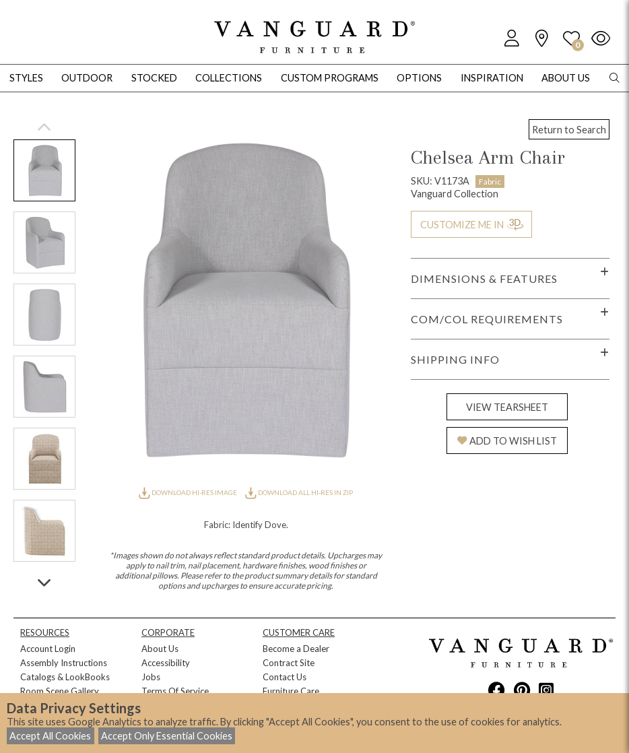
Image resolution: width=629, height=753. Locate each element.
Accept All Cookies (50, 736)
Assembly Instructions (63, 662)
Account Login (47, 648)
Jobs (150, 677)
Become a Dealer (296, 648)
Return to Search (569, 129)
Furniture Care (291, 691)
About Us (159, 648)
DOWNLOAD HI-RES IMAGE (188, 492)
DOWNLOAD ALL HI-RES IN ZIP (299, 492)
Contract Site (288, 662)
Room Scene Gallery (59, 691)
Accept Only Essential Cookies (166, 736)
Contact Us (284, 677)
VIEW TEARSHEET (507, 407)
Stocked (154, 78)
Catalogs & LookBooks (65, 677)
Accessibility (165, 662)
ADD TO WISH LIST (507, 441)
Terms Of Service (175, 691)
